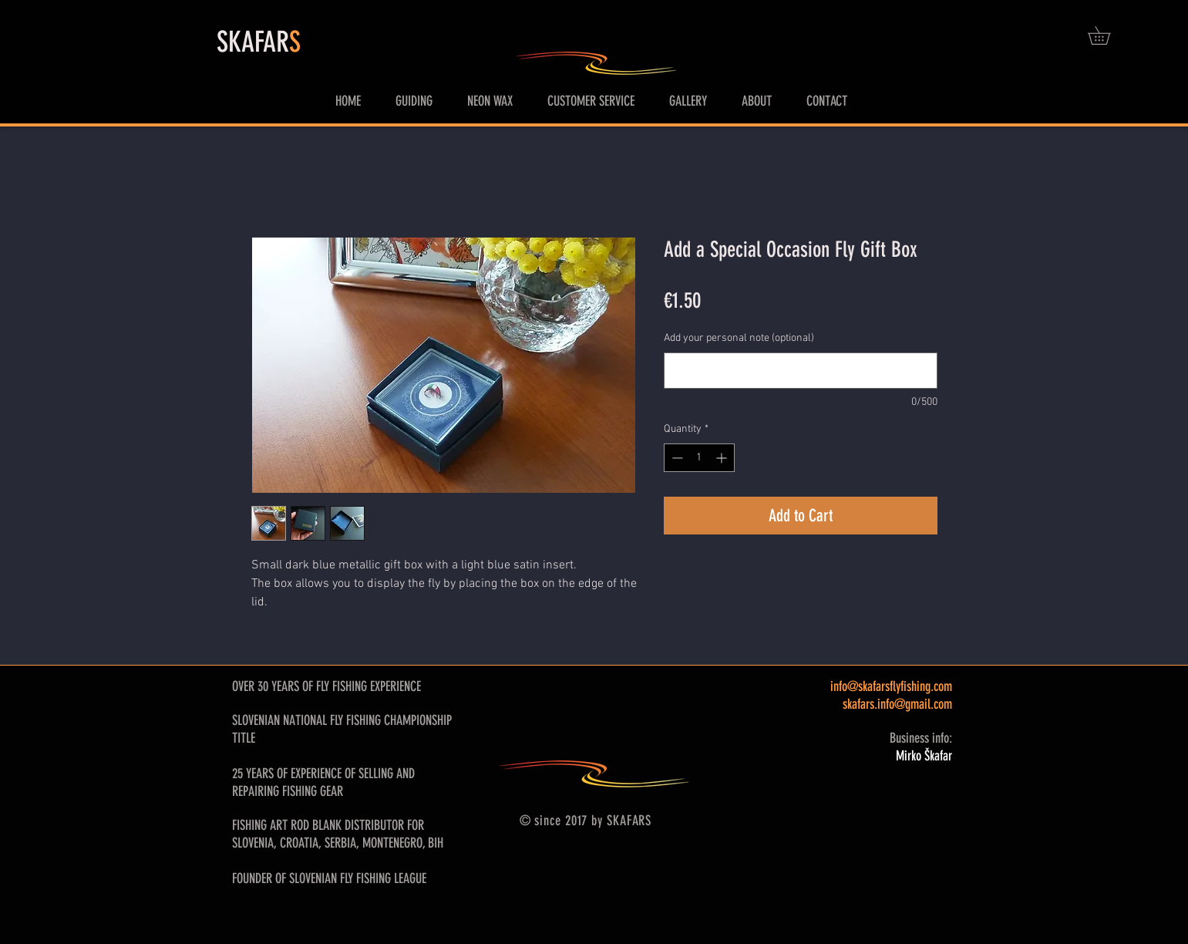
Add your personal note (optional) (739, 338)
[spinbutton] (699, 457)
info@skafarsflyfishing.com (891, 686)
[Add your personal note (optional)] (801, 370)
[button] (1108, 35)
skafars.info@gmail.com (897, 704)
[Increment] (722, 457)
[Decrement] (675, 457)
